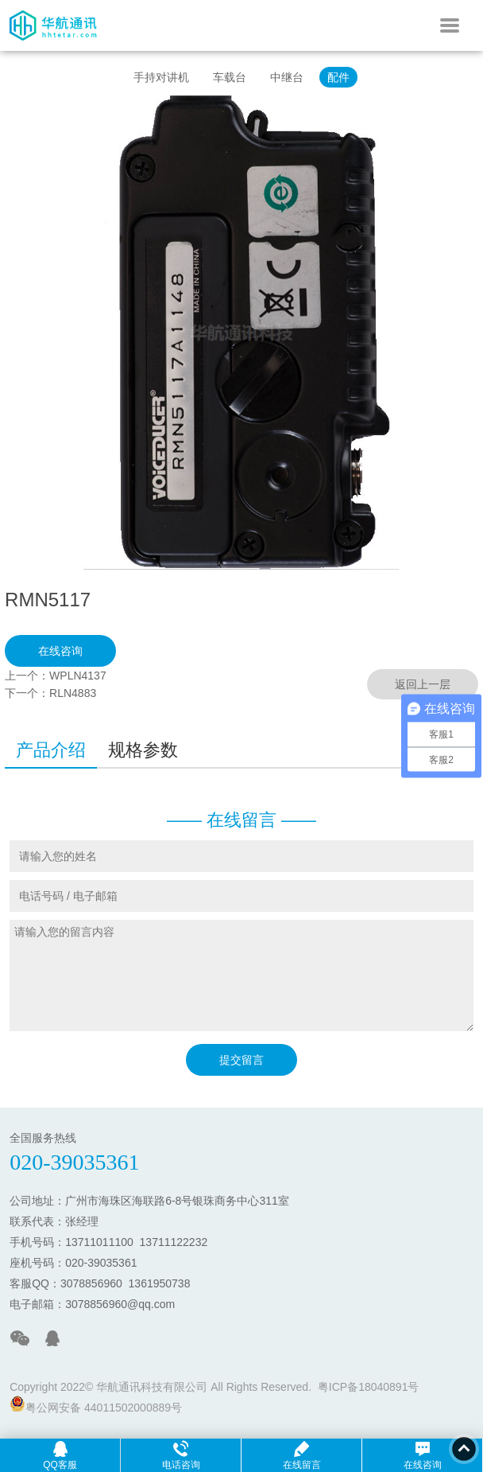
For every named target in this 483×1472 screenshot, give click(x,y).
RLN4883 (72, 693)
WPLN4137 (77, 675)
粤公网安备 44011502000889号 (96, 1405)
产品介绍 (51, 750)
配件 (338, 77)
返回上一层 (422, 684)
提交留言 (241, 1059)
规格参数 (143, 750)
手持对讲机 (161, 77)
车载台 (229, 77)
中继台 (286, 77)
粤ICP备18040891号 (368, 1386)
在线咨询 (60, 650)
